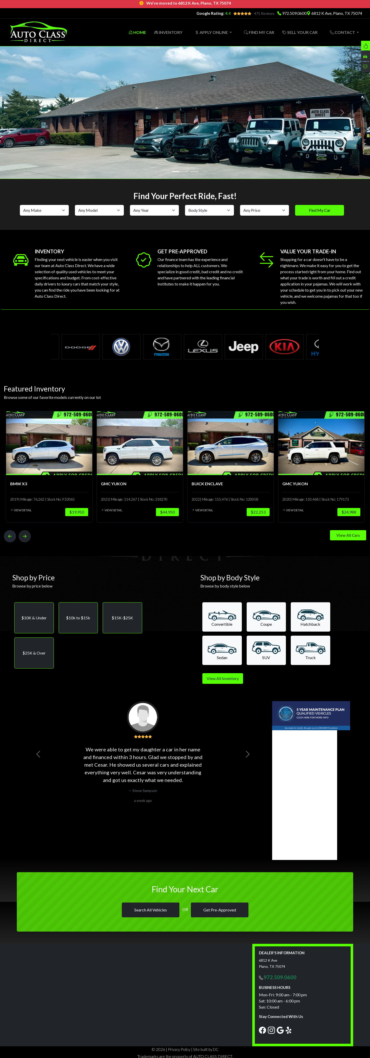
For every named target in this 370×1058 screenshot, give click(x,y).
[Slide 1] (176, 172)
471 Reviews (264, 13)
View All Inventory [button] (223, 678)
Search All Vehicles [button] (150, 909)
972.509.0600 (294, 13)
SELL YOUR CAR (300, 32)
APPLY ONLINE (212, 32)
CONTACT (343, 32)
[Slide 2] (185, 172)
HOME (137, 32)
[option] (47, 467)
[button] (34, 617)
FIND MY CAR (259, 32)
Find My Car (320, 210)
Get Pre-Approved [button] (219, 909)
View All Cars (348, 535)
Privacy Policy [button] (179, 1049)
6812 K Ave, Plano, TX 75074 (334, 13)
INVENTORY (168, 32)
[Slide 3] (194, 172)
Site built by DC (206, 1049)
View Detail (19, 510)
